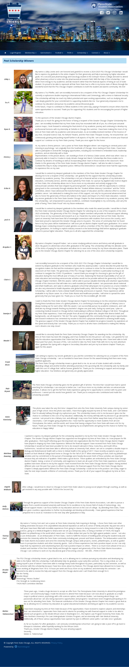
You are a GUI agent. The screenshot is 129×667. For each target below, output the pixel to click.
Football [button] (59, 53)
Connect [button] (96, 53)
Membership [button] (30, 53)
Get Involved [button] (45, 53)
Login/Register (15, 53)
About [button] (107, 53)
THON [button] (70, 53)
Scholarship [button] (82, 53)
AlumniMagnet (22, 647)
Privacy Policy (56, 643)
